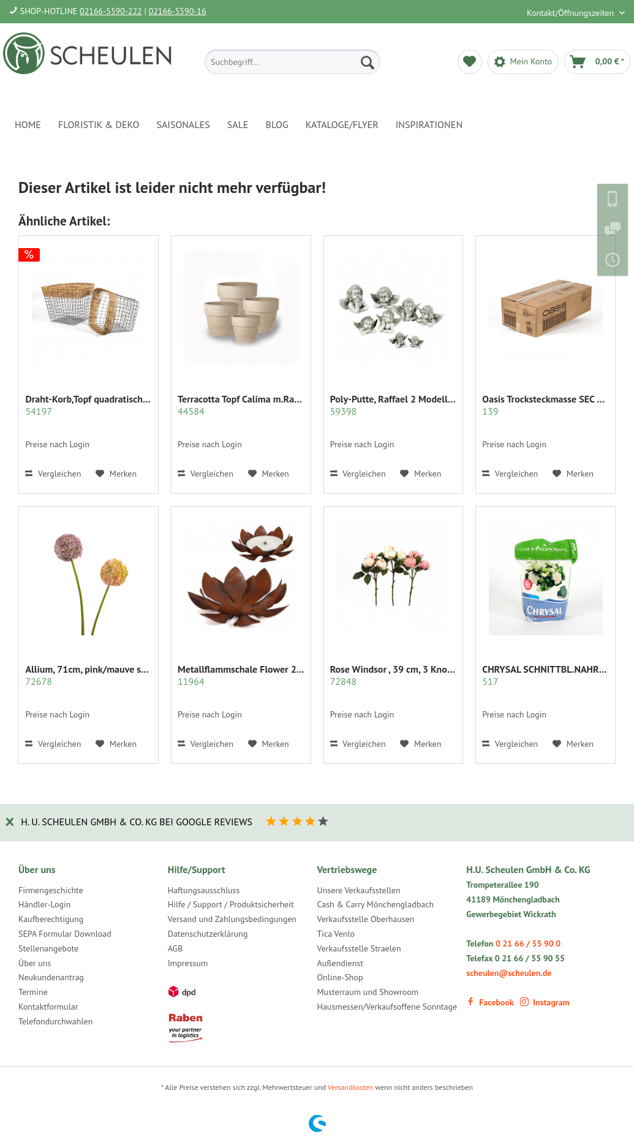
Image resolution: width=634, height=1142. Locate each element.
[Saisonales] (183, 124)
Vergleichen (53, 473)
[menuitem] (292, 62)
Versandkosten (350, 1087)
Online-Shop (340, 977)
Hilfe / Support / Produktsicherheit (231, 904)
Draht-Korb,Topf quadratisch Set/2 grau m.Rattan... (88, 405)
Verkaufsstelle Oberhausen (366, 919)
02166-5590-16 (177, 11)
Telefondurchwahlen (55, 1021)
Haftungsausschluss (204, 890)
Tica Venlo (336, 933)
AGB (175, 948)
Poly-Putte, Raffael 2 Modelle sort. (393, 405)
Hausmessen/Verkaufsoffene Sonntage (387, 1006)
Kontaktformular (48, 1006)
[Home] (28, 124)
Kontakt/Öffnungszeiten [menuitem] (571, 12)
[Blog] (277, 124)
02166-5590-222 (111, 11)
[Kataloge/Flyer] (342, 124)
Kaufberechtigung (50, 919)
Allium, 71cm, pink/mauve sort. (88, 675)
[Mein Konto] (523, 62)
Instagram (545, 1002)
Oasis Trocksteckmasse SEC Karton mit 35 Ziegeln (545, 405)
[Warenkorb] (597, 62)
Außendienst (340, 963)
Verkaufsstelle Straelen (359, 948)
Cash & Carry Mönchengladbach (375, 904)
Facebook (489, 1002)
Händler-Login (44, 904)
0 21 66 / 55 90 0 (528, 943)
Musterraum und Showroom (368, 991)
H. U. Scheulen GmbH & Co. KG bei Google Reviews (136, 821)
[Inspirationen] (429, 124)
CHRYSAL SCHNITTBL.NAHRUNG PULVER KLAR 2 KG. (545, 675)
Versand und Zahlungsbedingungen (232, 919)
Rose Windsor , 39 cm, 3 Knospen (393, 675)
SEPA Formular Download (64, 933)
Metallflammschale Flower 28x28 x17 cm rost (241, 675)
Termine (33, 991)
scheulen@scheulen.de (508, 972)
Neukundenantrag (51, 977)
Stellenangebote (48, 948)
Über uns (34, 963)
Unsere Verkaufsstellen (359, 890)
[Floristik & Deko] (99, 124)
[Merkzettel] (470, 62)
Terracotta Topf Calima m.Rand (241, 405)
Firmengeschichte (50, 890)
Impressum (188, 963)
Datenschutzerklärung (208, 933)
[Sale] (238, 124)
